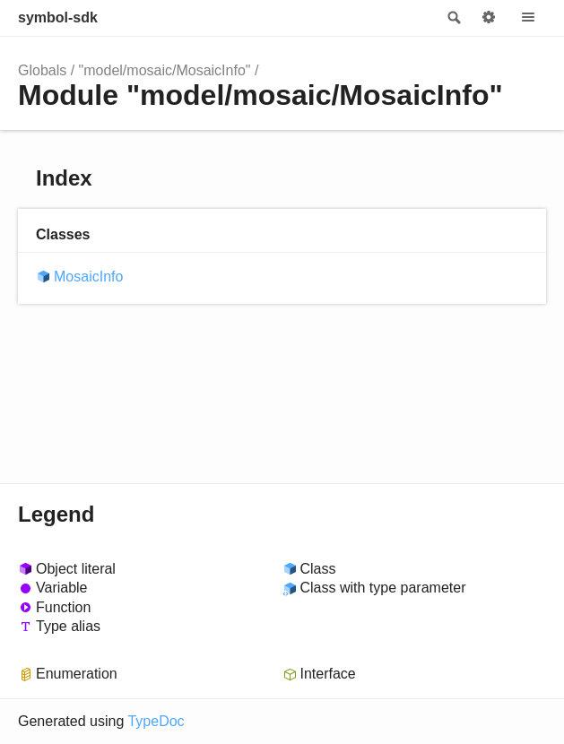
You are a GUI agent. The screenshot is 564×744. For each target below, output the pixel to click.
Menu (528, 18)
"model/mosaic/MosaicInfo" (165, 70)
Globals (42, 70)
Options (489, 18)
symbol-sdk (58, 17)
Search (453, 18)
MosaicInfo (88, 276)
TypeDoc (155, 721)
